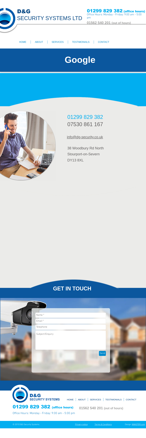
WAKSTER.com (138, 424)
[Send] (102, 353)
